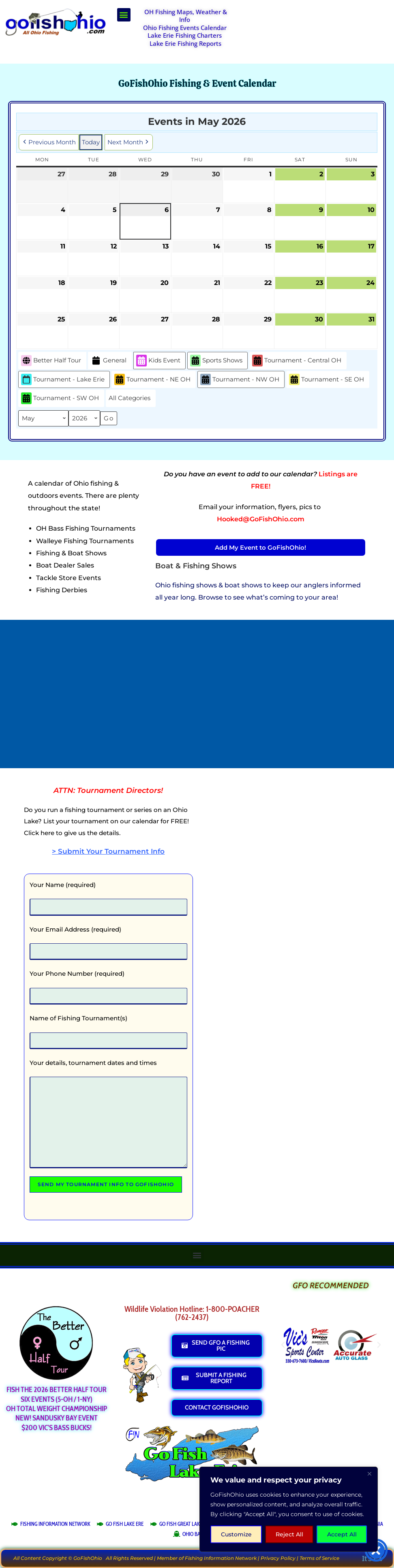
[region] (288, 1509)
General (108, 360)
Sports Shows (216, 360)
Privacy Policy (278, 1558)
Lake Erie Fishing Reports (185, 43)
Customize (236, 1534)
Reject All (289, 1534)
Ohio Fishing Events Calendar (185, 28)
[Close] (369, 1473)
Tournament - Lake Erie (63, 380)
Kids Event (158, 360)
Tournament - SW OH (60, 399)
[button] (124, 14)
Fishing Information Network (221, 1558)
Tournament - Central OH (296, 360)
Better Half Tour (51, 360)
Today (91, 142)
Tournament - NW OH (239, 380)
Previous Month (48, 142)
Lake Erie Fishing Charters (185, 35)
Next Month (128, 142)
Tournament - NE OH (152, 380)
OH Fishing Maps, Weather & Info (185, 16)
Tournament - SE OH (326, 380)
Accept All (342, 1534)
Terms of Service (319, 1558)
